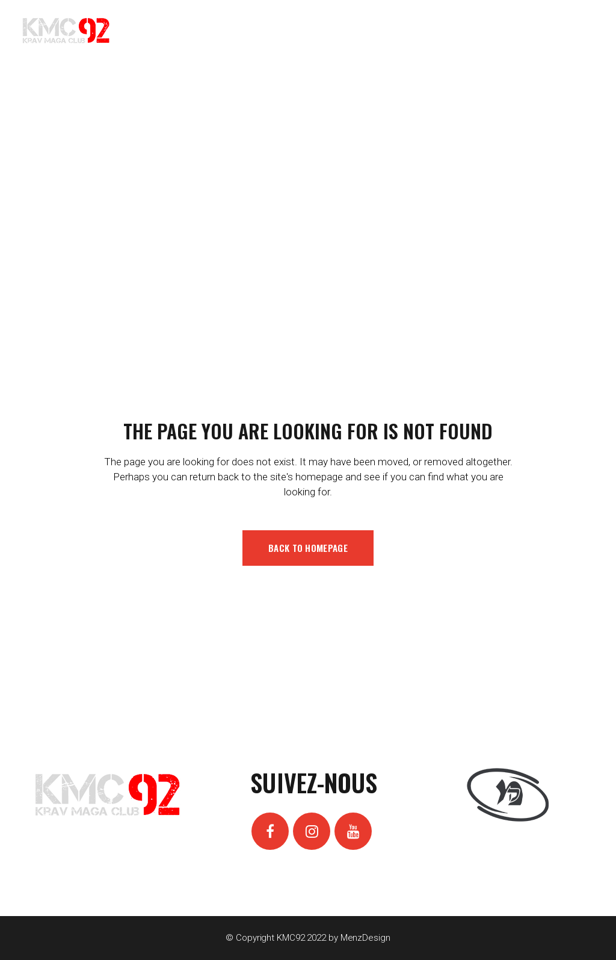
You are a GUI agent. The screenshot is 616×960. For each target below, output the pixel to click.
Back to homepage (308, 547)
